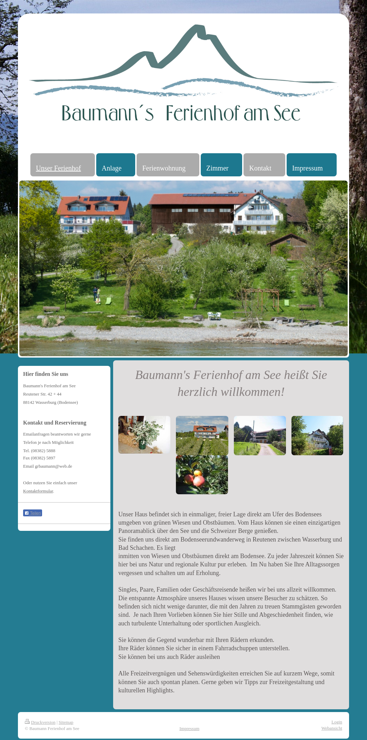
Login (336, 721)
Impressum (189, 728)
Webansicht (331, 728)
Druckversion (40, 722)
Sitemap (66, 722)
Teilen (32, 513)
